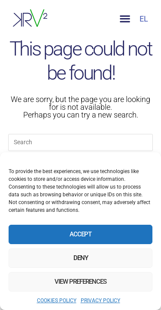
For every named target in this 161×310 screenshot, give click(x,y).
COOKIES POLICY (56, 301)
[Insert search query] (80, 142)
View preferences (80, 281)
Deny (80, 258)
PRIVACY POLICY (100, 301)
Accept (80, 234)
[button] (124, 18)
